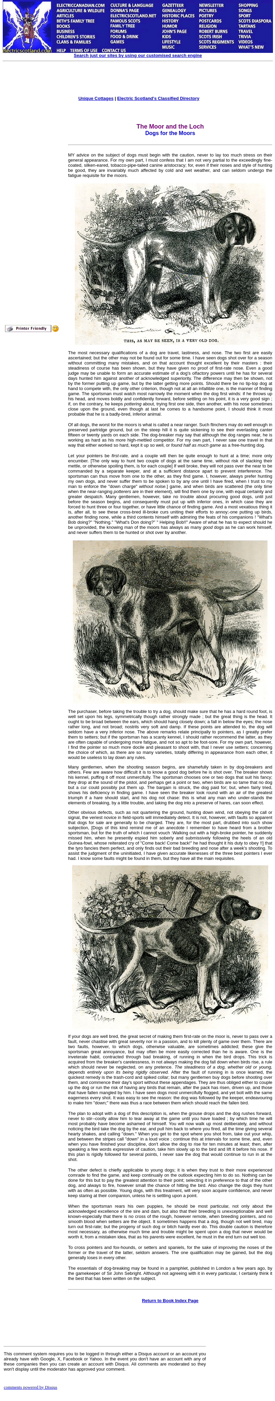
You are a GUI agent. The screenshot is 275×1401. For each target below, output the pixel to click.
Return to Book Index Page (170, 1300)
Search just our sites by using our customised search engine (138, 55)
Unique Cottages (95, 98)
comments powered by (30, 1387)
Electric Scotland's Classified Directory (158, 98)
